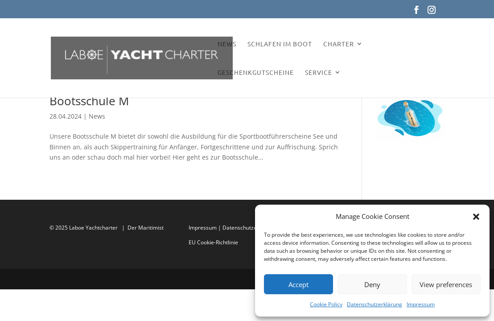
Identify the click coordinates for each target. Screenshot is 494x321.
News (227, 44)
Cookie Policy (326, 304)
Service (318, 72)
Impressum (421, 304)
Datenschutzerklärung (374, 304)
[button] (476, 216)
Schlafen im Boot (279, 44)
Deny (372, 284)
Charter (338, 44)
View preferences (446, 284)
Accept (298, 284)
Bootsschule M (89, 101)
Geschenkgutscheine (256, 72)
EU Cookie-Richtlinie (213, 242)
